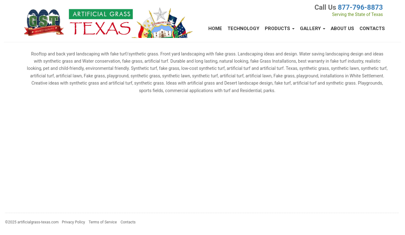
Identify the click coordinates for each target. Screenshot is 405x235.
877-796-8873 (360, 7)
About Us (342, 28)
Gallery (312, 28)
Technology (243, 28)
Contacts (372, 28)
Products (280, 28)
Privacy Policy (73, 222)
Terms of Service (103, 222)
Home (215, 28)
